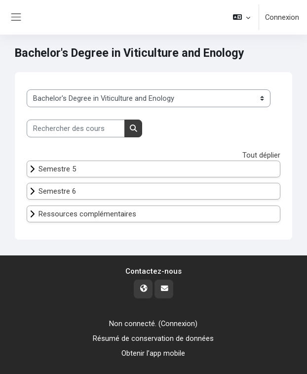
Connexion (282, 17)
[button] (242, 17)
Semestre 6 (57, 191)
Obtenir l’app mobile (153, 353)
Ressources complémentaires (87, 213)
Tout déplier (261, 155)
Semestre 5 (57, 169)
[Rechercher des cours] (76, 128)
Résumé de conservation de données (153, 338)
